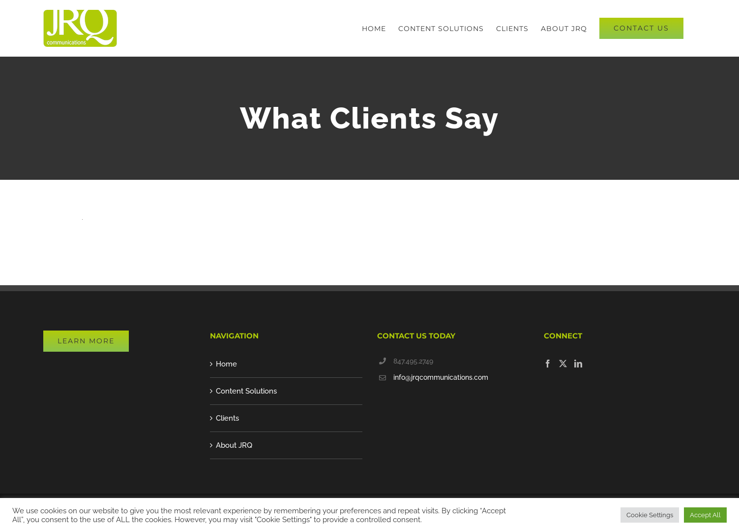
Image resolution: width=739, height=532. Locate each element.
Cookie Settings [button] (649, 515)
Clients (227, 418)
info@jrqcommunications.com (440, 377)
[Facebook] (548, 363)
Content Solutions (246, 391)
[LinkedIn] (578, 363)
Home (226, 364)
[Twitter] (563, 363)
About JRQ (234, 445)
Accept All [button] (705, 515)
